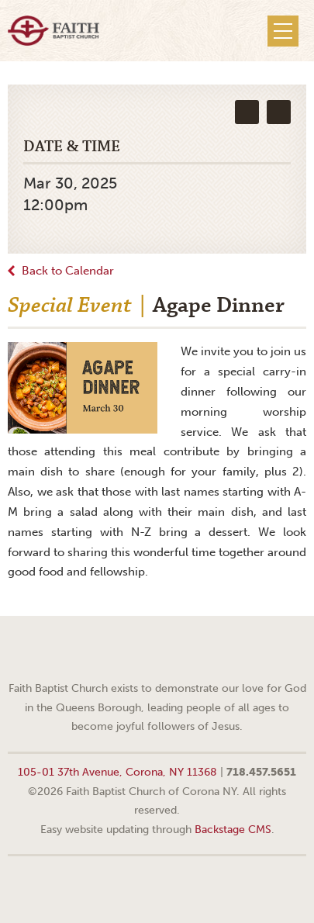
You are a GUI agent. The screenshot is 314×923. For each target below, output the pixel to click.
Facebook (138, 650)
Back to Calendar (68, 271)
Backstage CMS (233, 829)
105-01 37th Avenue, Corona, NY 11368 (117, 772)
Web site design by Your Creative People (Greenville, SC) (157, 888)
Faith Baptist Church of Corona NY (53, 31)
